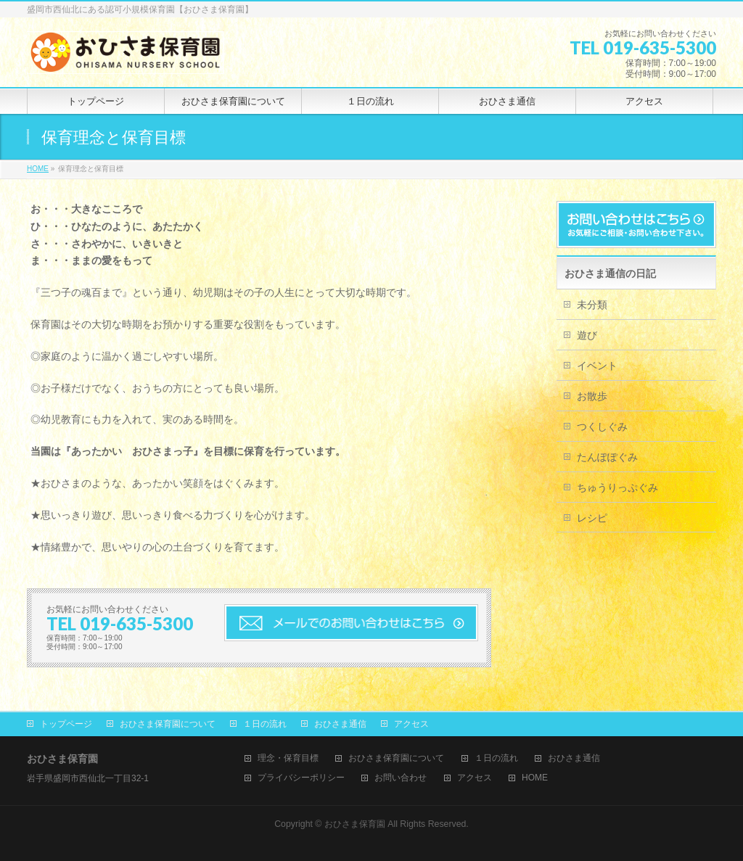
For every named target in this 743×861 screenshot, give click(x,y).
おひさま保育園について (167, 724)
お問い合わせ (400, 778)
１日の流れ (265, 724)
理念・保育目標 (288, 758)
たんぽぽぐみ (607, 457)
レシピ (592, 518)
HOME (535, 778)
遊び (587, 335)
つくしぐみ (602, 426)
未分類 (592, 304)
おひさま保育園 (354, 824)
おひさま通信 (340, 724)
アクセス (411, 724)
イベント (597, 365)
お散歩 (592, 396)
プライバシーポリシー (301, 778)
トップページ (66, 724)
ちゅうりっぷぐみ (617, 487)
